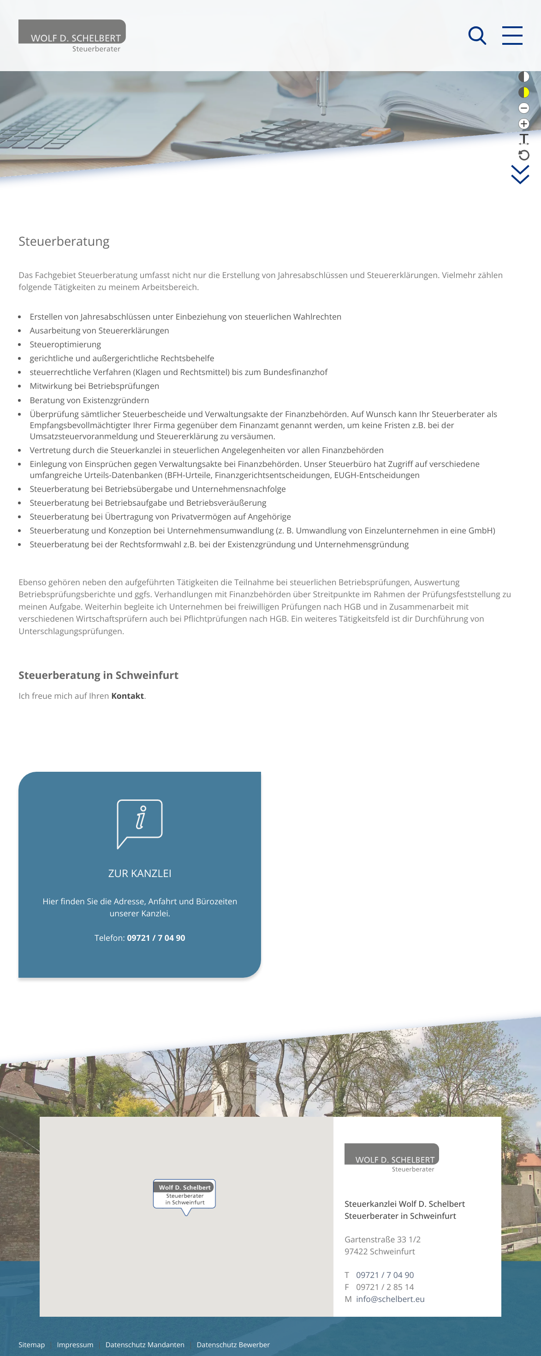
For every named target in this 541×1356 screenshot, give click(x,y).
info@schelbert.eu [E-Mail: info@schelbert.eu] (390, 1299)
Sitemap (31, 1345)
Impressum (75, 1345)
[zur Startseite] (72, 35)
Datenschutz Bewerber (233, 1345)
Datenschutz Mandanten (145, 1345)
